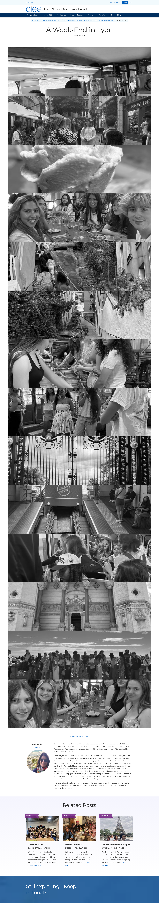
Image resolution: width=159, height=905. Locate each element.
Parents (102, 15)
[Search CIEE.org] (131, 2)
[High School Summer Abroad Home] (56, 9)
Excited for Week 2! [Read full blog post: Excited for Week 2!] (74, 845)
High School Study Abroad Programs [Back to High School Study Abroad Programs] (51, 20)
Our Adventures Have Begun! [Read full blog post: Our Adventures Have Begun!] (116, 845)
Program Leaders (76, 15)
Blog (119, 15)
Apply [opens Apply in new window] (125, 2)
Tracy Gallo (38, 747)
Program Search (33, 15)
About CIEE (48, 15)
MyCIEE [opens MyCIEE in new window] (117, 2)
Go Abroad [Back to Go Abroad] (35, 20)
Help (111, 15)
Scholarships (61, 15)
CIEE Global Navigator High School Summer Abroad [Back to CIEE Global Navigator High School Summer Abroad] (78, 20)
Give (110, 2)
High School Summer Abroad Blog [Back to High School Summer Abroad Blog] (104, 20)
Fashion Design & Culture (79, 736)
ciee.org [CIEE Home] (30, 2)
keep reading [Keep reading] (34, 865)
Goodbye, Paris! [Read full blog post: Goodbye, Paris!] (35, 845)
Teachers (91, 15)
